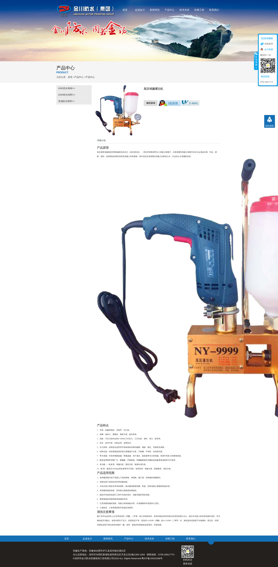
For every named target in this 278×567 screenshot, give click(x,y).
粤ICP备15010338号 (152, 558)
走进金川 (140, 10)
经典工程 (199, 10)
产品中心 (169, 10)
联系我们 (214, 10)
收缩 (256, 61)
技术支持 (184, 10)
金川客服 (268, 49)
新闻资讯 (155, 10)
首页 (125, 10)
